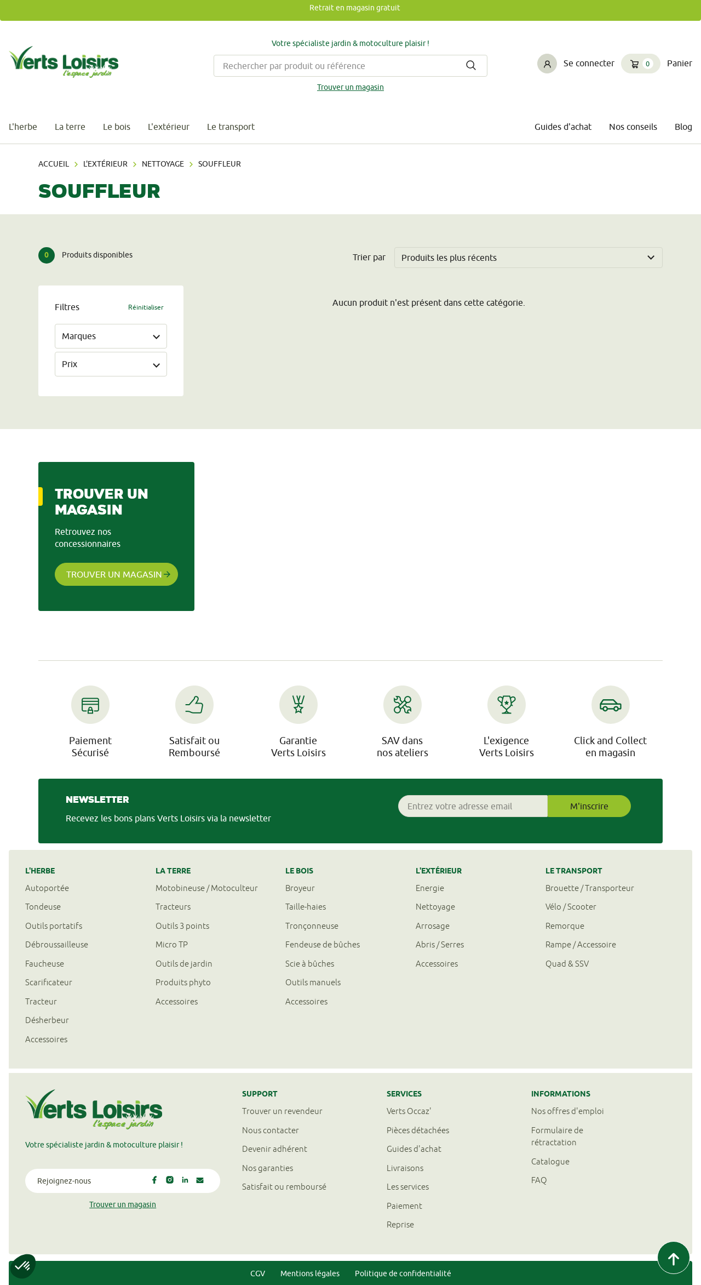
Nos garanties (267, 1168)
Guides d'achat (563, 127)
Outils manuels (313, 982)
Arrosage (433, 925)
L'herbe (23, 127)
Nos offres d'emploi (567, 1111)
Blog (683, 127)
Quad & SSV (567, 963)
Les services (408, 1186)
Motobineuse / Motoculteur (207, 888)
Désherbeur (47, 1020)
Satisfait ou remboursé (284, 1186)
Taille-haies (305, 906)
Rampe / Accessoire (580, 944)
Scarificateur (48, 982)
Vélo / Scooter (570, 906)
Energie (430, 888)
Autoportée (47, 888)
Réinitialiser (146, 307)
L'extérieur (168, 127)
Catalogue (550, 1161)
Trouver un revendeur (282, 1111)
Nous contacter (270, 1130)
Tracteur (41, 1001)
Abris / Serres (440, 944)
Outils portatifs (53, 925)
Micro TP (172, 944)
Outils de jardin (184, 963)
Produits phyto (183, 982)
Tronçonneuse (311, 925)
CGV (257, 1273)
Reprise (400, 1224)
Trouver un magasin (350, 87)
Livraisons (405, 1168)
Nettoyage (163, 163)
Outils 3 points (182, 925)
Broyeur (300, 888)
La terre (70, 127)
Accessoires (46, 1039)
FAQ (539, 1180)
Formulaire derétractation (557, 1136)
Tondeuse (43, 906)
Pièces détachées (418, 1130)
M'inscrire (589, 806)
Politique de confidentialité (403, 1273)
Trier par (369, 257)
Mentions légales (310, 1273)
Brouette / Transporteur (589, 888)
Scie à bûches (309, 963)
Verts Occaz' (409, 1111)
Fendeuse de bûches (322, 944)
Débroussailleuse (56, 944)
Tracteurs (173, 906)
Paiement (404, 1205)
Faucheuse (44, 963)
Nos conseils (633, 127)
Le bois (116, 127)
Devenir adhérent (274, 1148)
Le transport (231, 127)
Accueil (53, 163)
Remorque (564, 925)
